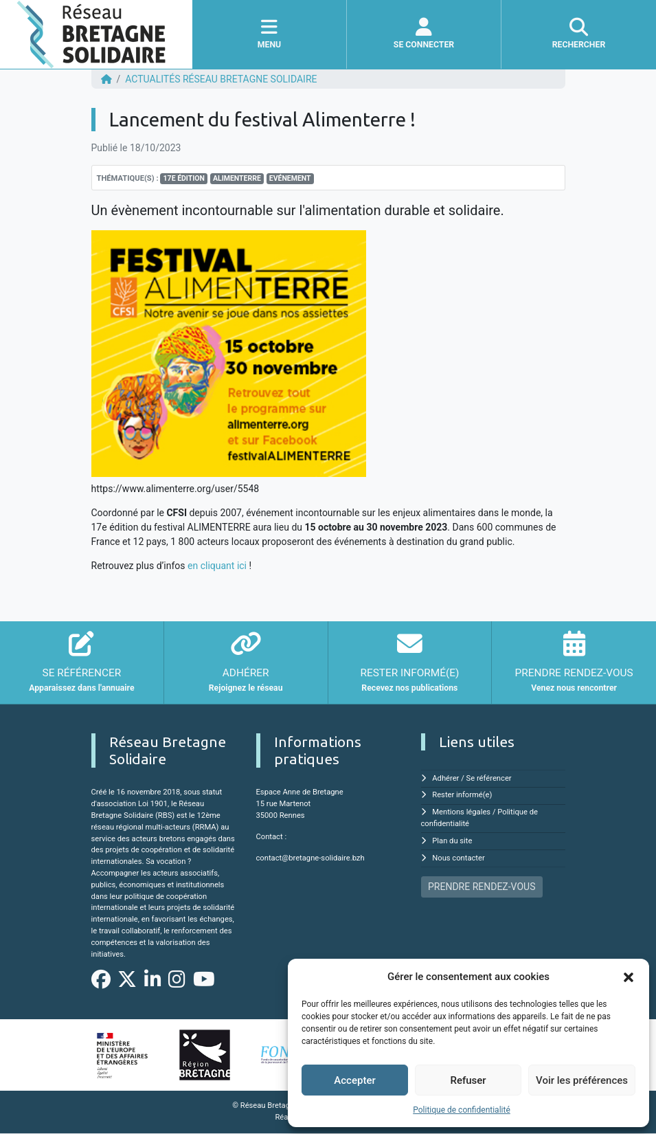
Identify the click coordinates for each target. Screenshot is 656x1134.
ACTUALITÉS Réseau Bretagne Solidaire (221, 79)
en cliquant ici (217, 565)
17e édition (184, 178)
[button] (628, 976)
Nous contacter (458, 858)
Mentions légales (461, 812)
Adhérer (445, 778)
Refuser (468, 1080)
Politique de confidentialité (461, 1110)
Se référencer (489, 778)
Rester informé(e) (462, 794)
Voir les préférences (582, 1080)
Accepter (354, 1080)
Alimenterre (237, 178)
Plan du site (452, 840)
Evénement (290, 178)
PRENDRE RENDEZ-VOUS (481, 886)
